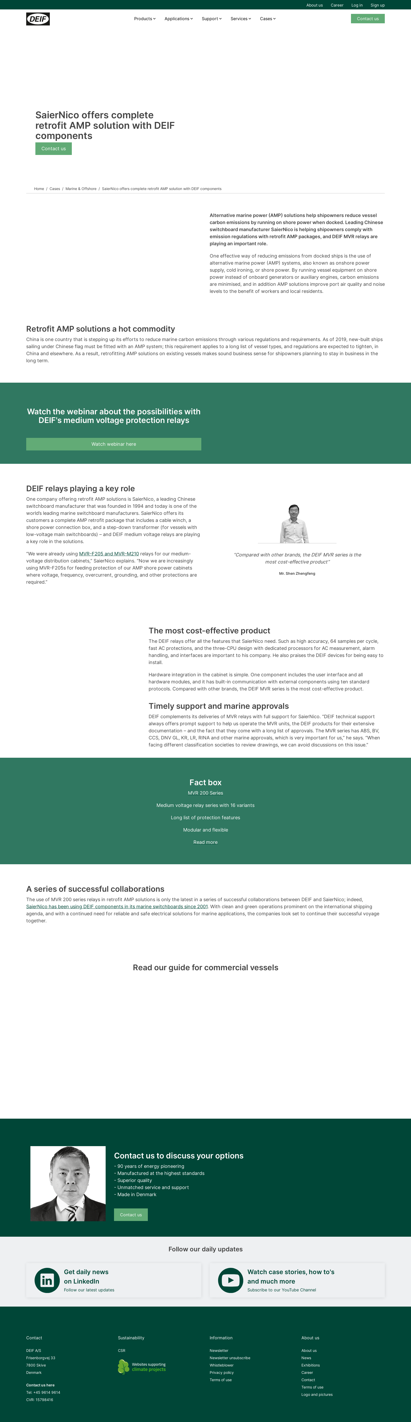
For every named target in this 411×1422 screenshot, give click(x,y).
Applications (177, 18)
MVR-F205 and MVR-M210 (109, 553)
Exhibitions (310, 1365)
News (306, 1358)
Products (143, 18)
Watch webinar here (113, 444)
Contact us (368, 18)
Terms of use (221, 1380)
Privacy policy (222, 1372)
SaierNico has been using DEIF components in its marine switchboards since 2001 (117, 906)
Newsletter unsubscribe (230, 1358)
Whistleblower (222, 1365)
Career (337, 5)
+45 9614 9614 (46, 1392)
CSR (121, 1350)
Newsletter (219, 1350)
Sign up (378, 5)
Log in (357, 5)
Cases (266, 18)
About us (314, 5)
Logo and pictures (317, 1394)
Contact (308, 1380)
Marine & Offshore (81, 188)
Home (39, 188)
